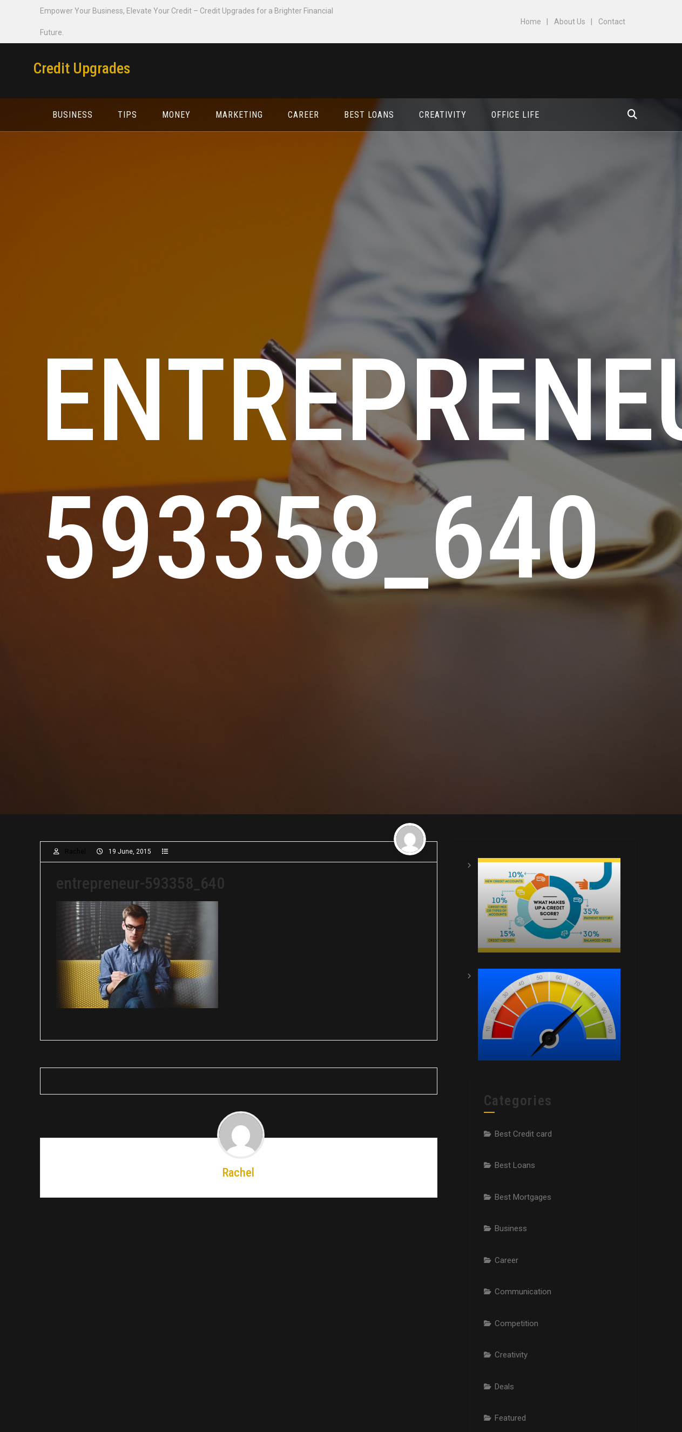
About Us (569, 21)
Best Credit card (523, 1134)
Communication (523, 1291)
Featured (510, 1418)
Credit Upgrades (81, 68)
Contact (611, 21)
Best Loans (515, 1165)
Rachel (75, 851)
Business (511, 1228)
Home (531, 21)
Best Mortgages (523, 1197)
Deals (504, 1387)
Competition (516, 1323)
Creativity (511, 1355)
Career (506, 1260)
